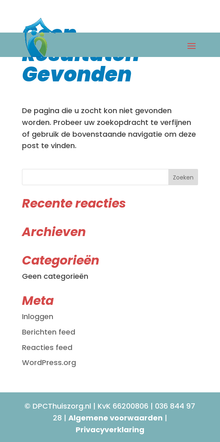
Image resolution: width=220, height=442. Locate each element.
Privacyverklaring (110, 429)
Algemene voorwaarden (115, 418)
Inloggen (37, 316)
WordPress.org (49, 362)
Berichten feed (48, 332)
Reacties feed (47, 347)
